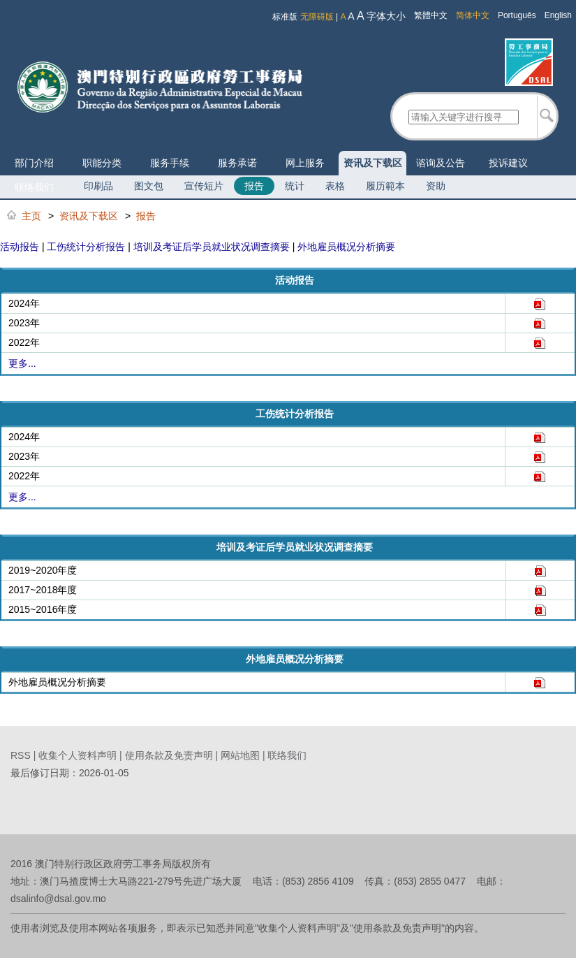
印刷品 (98, 185)
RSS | (24, 755)
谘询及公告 (440, 162)
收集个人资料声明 (77, 755)
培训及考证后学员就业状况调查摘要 (211, 246)
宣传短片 (203, 185)
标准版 (284, 17)
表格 (335, 185)
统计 (294, 185)
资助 (435, 185)
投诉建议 (508, 162)
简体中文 (472, 15)
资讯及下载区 (373, 162)
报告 (254, 185)
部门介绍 (34, 162)
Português (517, 15)
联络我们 (34, 187)
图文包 (148, 185)
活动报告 (19, 246)
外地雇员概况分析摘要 (346, 246)
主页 (31, 216)
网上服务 (305, 162)
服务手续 (169, 162)
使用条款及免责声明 (169, 755)
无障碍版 (317, 17)
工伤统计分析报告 (86, 246)
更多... (22, 363)
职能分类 (101, 162)
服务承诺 (237, 162)
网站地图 (240, 755)
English (558, 15)
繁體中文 (431, 15)
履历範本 (385, 185)
